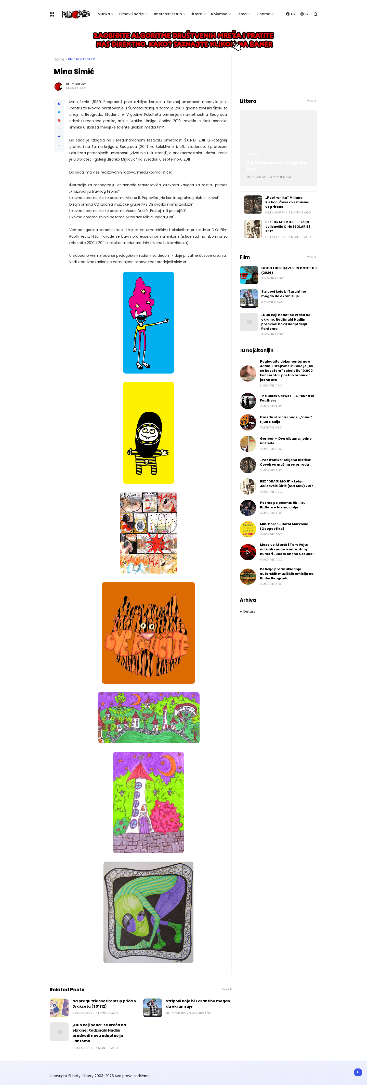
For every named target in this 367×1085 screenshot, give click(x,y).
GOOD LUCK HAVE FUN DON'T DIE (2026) (289, 270)
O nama (262, 14)
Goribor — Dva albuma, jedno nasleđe (286, 440)
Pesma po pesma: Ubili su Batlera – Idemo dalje (283, 505)
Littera (196, 14)
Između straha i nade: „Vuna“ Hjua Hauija (286, 419)
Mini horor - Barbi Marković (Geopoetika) (284, 526)
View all (226, 989)
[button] (59, 145)
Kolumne (219, 14)
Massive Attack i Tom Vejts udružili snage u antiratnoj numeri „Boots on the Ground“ (287, 549)
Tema (241, 14)
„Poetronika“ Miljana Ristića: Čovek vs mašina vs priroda (287, 202)
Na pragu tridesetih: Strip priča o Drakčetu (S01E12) (104, 1003)
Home (59, 59)
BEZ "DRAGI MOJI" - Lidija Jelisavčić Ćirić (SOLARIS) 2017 (287, 226)
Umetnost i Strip (81, 59)
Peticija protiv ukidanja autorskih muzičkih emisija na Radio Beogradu (286, 573)
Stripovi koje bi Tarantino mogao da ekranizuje (198, 1003)
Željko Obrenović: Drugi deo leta (276, 166)
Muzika (104, 14)
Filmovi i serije (131, 14)
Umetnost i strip (167, 14)
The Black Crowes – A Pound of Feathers (287, 398)
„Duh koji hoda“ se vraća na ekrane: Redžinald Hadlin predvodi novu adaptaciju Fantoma (99, 1033)
